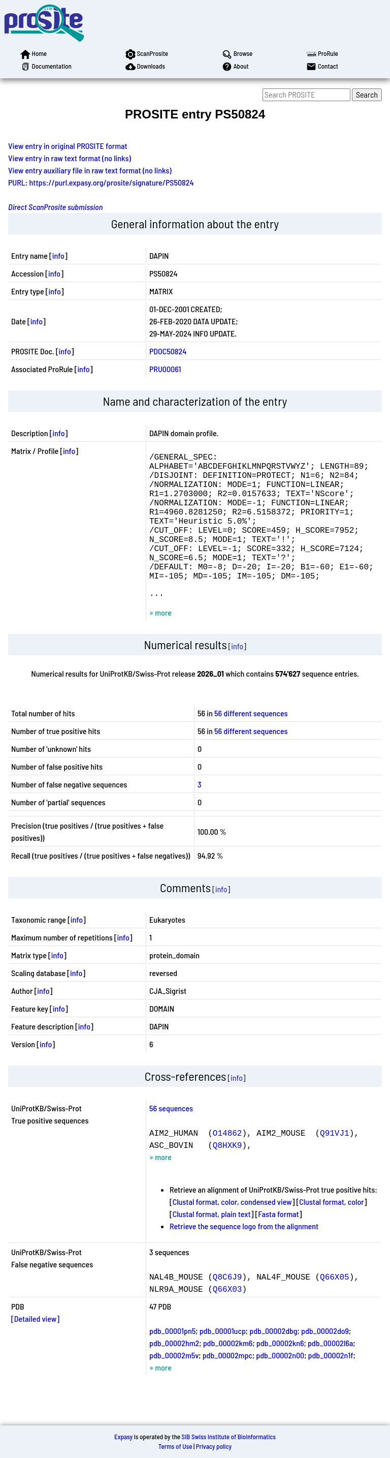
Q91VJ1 (334, 1163)
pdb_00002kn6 (280, 1373)
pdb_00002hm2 (174, 1373)
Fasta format (278, 1244)
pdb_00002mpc (227, 1385)
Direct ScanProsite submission (55, 206)
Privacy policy (214, 1446)
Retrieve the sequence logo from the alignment (244, 1256)
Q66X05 (334, 1307)
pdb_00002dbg (273, 1361)
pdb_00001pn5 (172, 1361)
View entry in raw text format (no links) (69, 158)
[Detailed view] (35, 1349)
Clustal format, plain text (212, 1244)
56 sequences (171, 1138)
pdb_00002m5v (174, 1385)
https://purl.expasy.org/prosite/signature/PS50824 (111, 182)
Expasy (123, 1437)
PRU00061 (165, 369)
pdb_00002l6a (330, 1373)
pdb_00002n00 (280, 1385)
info (58, 255)
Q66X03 (227, 1319)
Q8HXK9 (227, 1175)
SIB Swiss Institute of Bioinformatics (229, 1437)
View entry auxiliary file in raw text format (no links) (90, 170)
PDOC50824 (167, 351)
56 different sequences (251, 743)
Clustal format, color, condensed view (232, 1232)
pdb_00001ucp (223, 1361)
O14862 (227, 1163)
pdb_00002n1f (330, 1385)
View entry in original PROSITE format (67, 145)
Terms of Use (175, 1446)
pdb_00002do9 (325, 1361)
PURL (16, 182)
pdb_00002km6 (228, 1373)
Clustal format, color (331, 1232)
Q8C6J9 (227, 1307)
